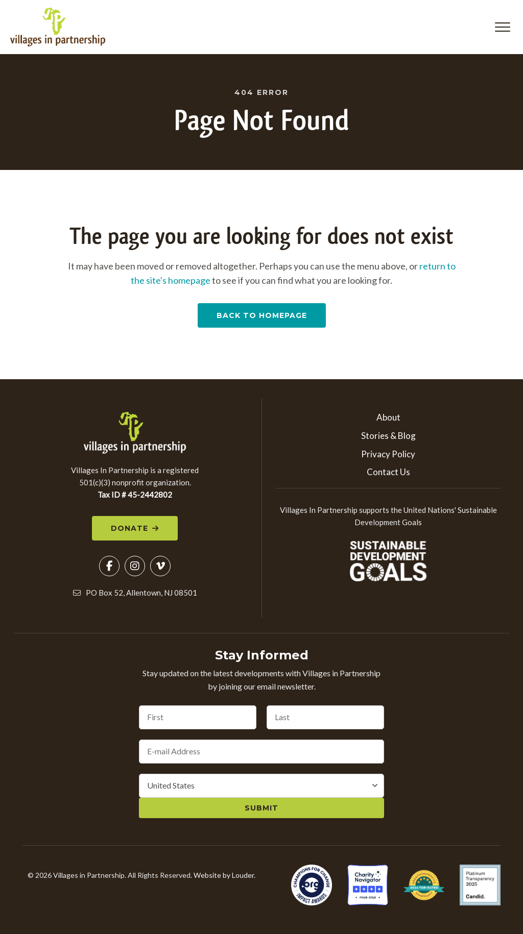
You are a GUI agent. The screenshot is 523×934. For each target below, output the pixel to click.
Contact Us (388, 473)
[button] (502, 27)
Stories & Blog (388, 436)
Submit (261, 809)
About (388, 418)
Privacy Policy (388, 454)
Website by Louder (224, 876)
